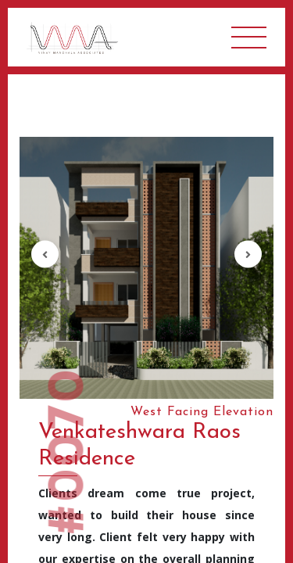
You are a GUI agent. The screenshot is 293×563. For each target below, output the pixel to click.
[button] (45, 254)
